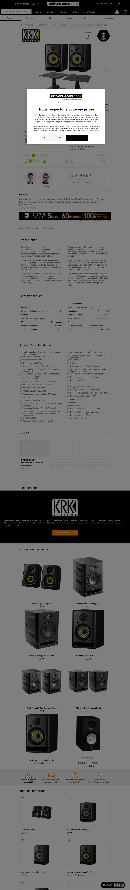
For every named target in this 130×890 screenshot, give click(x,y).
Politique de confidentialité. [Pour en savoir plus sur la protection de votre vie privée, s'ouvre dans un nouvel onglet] (89, 131)
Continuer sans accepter (66, 103)
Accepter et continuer (77, 138)
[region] (66, 116)
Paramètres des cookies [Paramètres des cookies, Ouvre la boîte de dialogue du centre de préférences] (53, 138)
